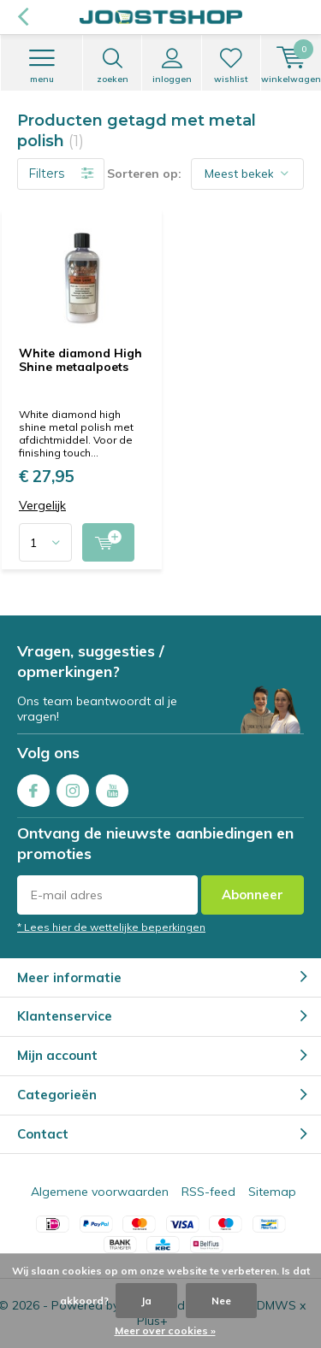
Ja (146, 1300)
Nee (221, 1300)
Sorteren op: (144, 173)
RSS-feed (208, 1191)
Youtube (112, 786)
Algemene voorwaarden (100, 1191)
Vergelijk (42, 505)
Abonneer (252, 894)
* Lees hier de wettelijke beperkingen (111, 927)
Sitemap (272, 1191)
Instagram (72, 786)
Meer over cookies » (165, 1330)
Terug (22, 17)
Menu (41, 66)
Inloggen (171, 66)
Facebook (33, 786)
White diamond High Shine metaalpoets (80, 359)
